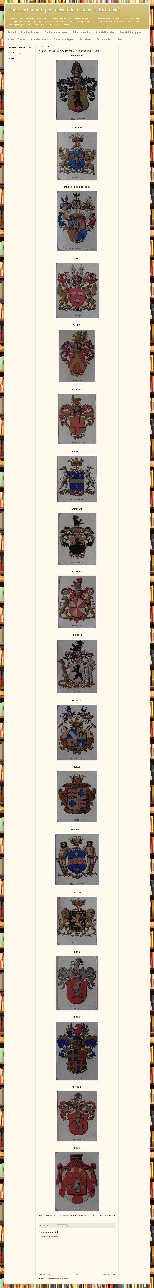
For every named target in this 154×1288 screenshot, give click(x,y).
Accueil (12, 32)
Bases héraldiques (63, 39)
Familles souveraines (56, 32)
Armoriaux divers (39, 39)
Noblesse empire (81, 32)
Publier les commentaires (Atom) (57, 1278)
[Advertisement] (77, 1255)
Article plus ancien (109, 1274)
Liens (120, 39)
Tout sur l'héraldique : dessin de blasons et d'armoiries (64, 10)
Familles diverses (30, 32)
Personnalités (104, 39)
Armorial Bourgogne (130, 32)
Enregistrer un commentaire (49, 1236)
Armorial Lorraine (105, 32)
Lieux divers (85, 39)
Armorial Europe (16, 39)
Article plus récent (44, 1274)
